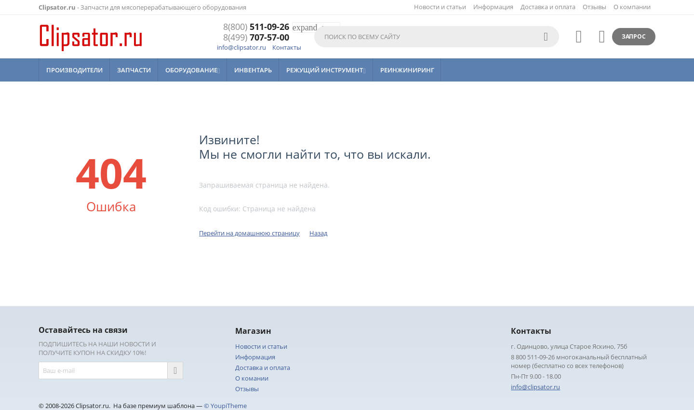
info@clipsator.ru (241, 47)
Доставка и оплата (547, 6)
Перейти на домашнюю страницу (249, 233)
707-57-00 (256, 37)
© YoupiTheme (225, 405)
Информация (493, 6)
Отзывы (594, 6)
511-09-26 (256, 27)
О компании (632, 6)
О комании (251, 378)
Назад (318, 233)
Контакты (286, 47)
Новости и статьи (440, 6)
